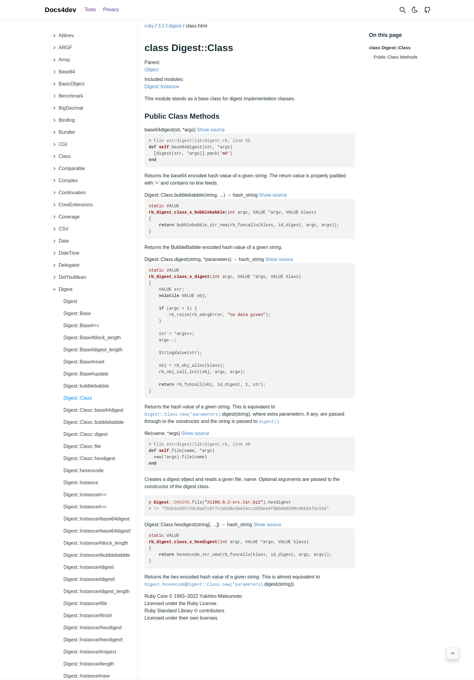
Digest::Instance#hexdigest (92, 627)
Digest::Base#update (86, 373)
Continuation (68, 193)
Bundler (62, 132)
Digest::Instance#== (84, 506)
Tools (90, 9)
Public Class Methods (395, 57)
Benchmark (66, 96)
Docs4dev (60, 10)
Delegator (65, 265)
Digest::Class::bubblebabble (93, 422)
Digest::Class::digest (85, 434)
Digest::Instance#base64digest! (97, 530)
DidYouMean (68, 277)
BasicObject (67, 84)
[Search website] (403, 9)
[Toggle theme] (414, 9)
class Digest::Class (390, 47)
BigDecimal (66, 108)
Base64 (62, 72)
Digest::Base (77, 313)
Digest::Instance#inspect (89, 651)
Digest (61, 289)
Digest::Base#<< (81, 325)
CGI (58, 144)
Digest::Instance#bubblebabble (96, 555)
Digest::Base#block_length (92, 337)
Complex (64, 181)
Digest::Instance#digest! (89, 579)
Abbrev (62, 36)
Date (59, 241)
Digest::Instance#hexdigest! (93, 639)
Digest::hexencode (83, 470)
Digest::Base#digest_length (92, 349)
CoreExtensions (71, 205)
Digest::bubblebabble (86, 385)
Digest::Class (77, 398)
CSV (59, 229)
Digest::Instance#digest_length (96, 591)
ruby (149, 25)
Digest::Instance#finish (87, 615)
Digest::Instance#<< (84, 494)
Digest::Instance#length (88, 663)
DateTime (65, 253)
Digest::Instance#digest (88, 567)
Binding (62, 120)
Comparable (67, 169)
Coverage (65, 217)
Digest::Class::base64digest (93, 410)
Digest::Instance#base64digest (96, 518)
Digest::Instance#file (85, 603)
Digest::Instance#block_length (95, 543)
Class (60, 156)
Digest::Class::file (82, 446)
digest (175, 25)
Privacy (111, 9)
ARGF (61, 48)
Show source (211, 129)
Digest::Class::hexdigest (89, 458)
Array (60, 60)
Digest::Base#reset (83, 361)
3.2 (161, 25)
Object (151, 69)
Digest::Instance (80, 482)
